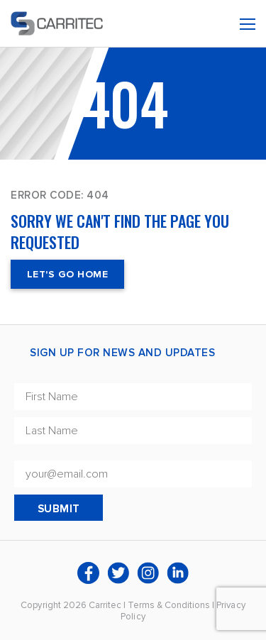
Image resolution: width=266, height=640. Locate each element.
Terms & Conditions (169, 605)
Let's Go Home (67, 274)
